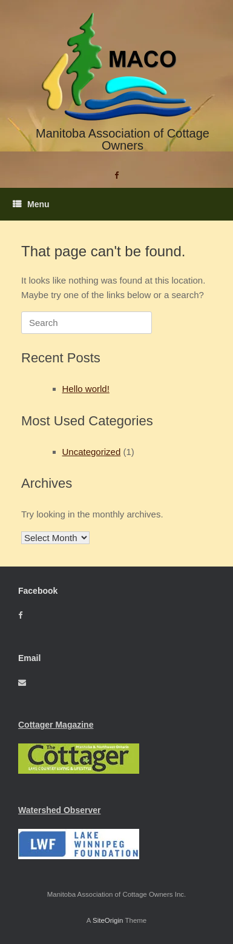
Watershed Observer (59, 810)
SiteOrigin (108, 920)
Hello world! (86, 389)
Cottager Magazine (55, 725)
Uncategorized (91, 452)
